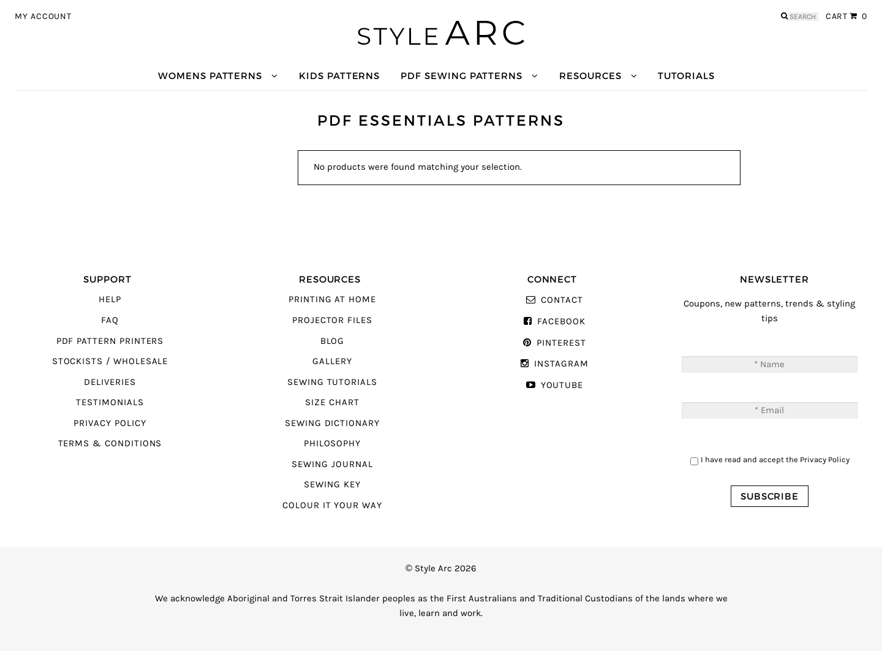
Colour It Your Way (332, 505)
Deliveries (109, 382)
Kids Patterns (339, 76)
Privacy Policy (110, 423)
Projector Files (332, 320)
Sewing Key (332, 484)
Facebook (561, 321)
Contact (562, 300)
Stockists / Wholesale (110, 361)
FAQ (110, 320)
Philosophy (332, 443)
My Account (43, 16)
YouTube (562, 385)
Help (110, 299)
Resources (590, 76)
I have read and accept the (775, 459)
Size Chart (332, 402)
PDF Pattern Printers (110, 341)
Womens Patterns (210, 76)
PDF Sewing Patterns (461, 76)
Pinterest (561, 343)
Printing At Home (332, 299)
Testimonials (109, 402)
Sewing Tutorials (332, 382)
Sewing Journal (332, 464)
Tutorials (686, 76)
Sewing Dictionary (332, 423)
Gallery (332, 361)
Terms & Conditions (110, 443)
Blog (332, 341)
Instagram (561, 364)
